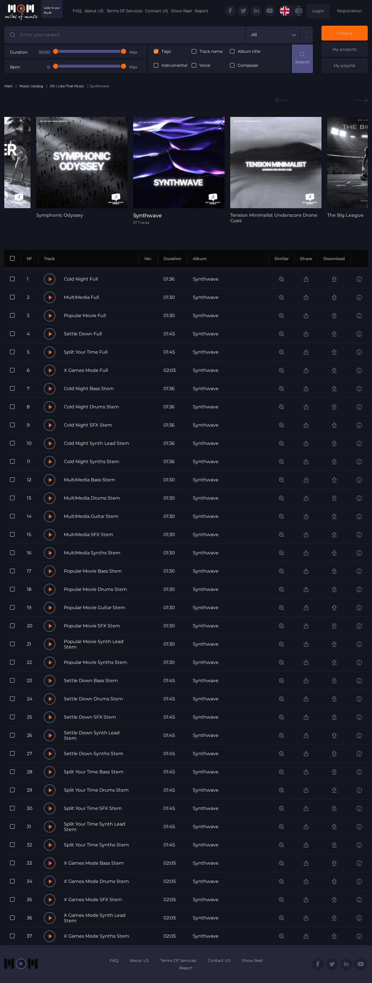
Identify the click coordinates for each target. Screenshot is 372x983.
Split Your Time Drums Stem (96, 790)
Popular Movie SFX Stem (92, 626)
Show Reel (181, 10)
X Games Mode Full (86, 370)
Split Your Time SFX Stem (93, 808)
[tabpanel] (82, 167)
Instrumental (174, 65)
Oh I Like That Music (67, 86)
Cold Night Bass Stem (89, 388)
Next (361, 100)
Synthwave (206, 279)
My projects (345, 49)
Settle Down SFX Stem (90, 717)
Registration (349, 10)
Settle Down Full (83, 334)
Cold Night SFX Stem (88, 425)
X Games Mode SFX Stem (93, 899)
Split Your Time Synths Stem (96, 845)
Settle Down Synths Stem (93, 753)
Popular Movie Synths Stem (95, 662)
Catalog (345, 33)
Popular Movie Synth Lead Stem (94, 644)
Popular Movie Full (85, 315)
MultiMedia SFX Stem (88, 534)
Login (318, 10)
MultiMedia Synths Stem (92, 553)
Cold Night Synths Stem (91, 461)
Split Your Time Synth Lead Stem (94, 826)
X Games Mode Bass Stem (94, 863)
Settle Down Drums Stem (93, 699)
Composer (248, 65)
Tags (166, 51)
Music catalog (31, 86)
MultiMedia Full (81, 297)
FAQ (77, 10)
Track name (211, 51)
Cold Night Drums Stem (91, 407)
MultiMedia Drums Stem (92, 498)
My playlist (344, 65)
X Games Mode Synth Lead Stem (95, 918)
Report (201, 10)
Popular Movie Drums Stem (95, 589)
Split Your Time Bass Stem (94, 772)
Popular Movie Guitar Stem (94, 607)
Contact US (156, 10)
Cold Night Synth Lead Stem (96, 443)
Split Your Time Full (86, 352)
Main (8, 86)
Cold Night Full (81, 279)
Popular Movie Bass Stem (93, 571)
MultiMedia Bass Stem (89, 480)
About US (94, 10)
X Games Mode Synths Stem (96, 936)
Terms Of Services (124, 10)
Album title (249, 51)
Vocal (204, 65)
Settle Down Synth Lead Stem (92, 735)
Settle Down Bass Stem (91, 680)
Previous (281, 100)
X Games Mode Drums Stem (96, 881)
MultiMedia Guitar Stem (91, 516)
